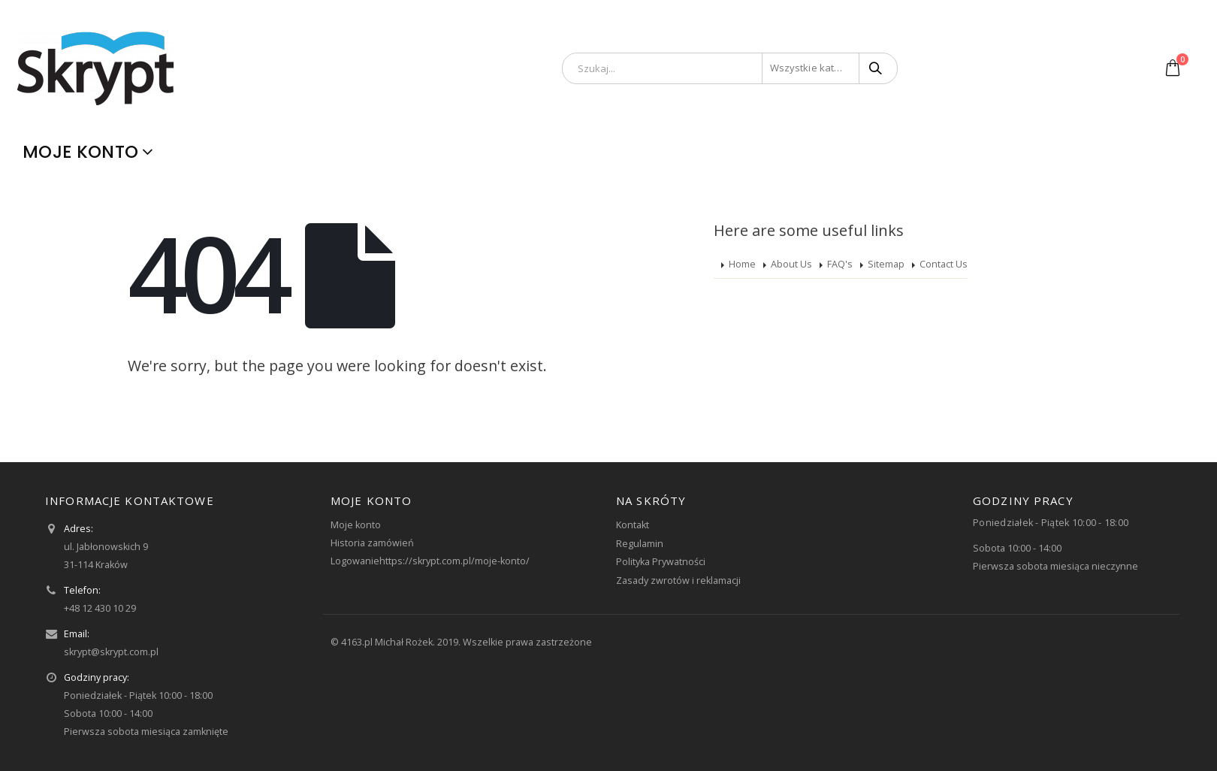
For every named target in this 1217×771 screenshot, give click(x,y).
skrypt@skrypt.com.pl (111, 652)
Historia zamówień (372, 543)
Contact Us (944, 264)
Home (742, 264)
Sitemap (886, 264)
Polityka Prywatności (660, 561)
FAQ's (840, 264)
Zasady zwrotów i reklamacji (678, 580)
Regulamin (639, 543)
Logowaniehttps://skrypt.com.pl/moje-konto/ (430, 561)
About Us (791, 264)
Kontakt (632, 525)
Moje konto (80, 152)
